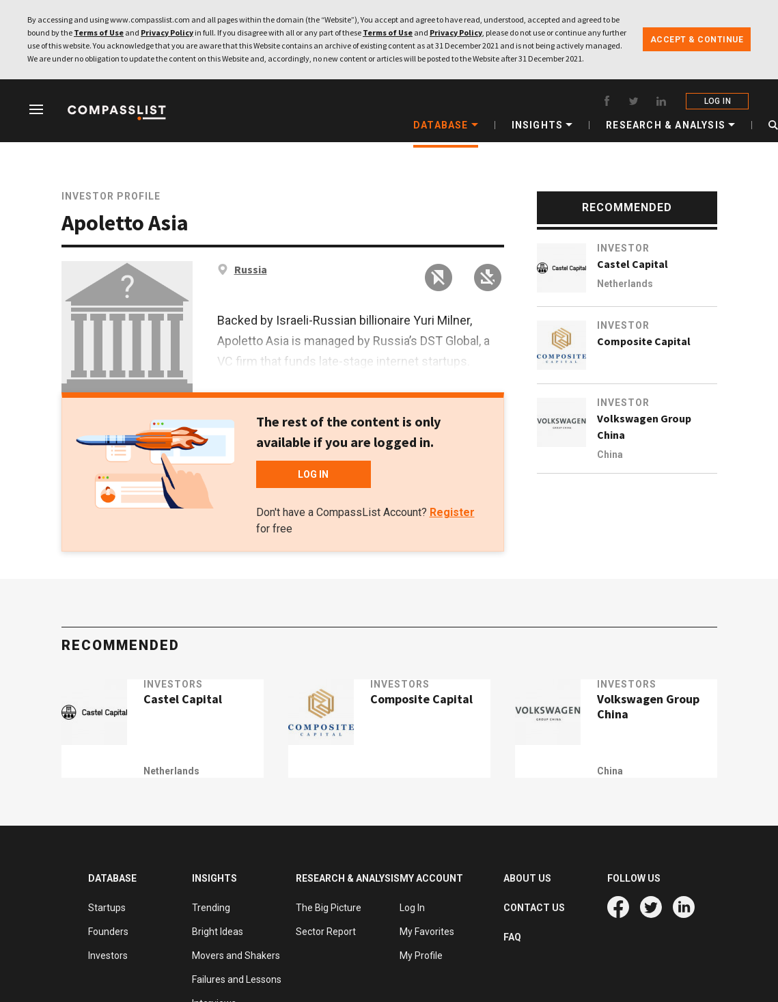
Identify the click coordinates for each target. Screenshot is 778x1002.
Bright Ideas (217, 931)
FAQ (512, 937)
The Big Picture (328, 907)
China (610, 454)
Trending (211, 907)
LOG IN (719, 101)
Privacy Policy (167, 32)
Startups (107, 907)
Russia (250, 269)
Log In (412, 907)
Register (452, 512)
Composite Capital (644, 341)
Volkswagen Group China (644, 426)
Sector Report (326, 931)
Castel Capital (632, 264)
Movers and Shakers (236, 955)
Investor (623, 248)
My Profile (421, 955)
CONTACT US (534, 907)
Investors (190, 701)
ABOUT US (527, 878)
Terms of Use (99, 32)
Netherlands (625, 283)
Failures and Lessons (236, 979)
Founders (108, 931)
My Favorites (427, 931)
